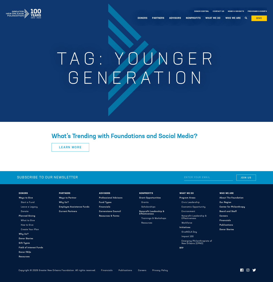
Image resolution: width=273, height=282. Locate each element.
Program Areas (188, 198)
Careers (224, 216)
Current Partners (68, 211)
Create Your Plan (30, 230)
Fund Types (105, 202)
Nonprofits (193, 18)
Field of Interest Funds (31, 248)
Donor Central (201, 11)
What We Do (213, 18)
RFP (182, 248)
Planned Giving (27, 216)
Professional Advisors (111, 198)
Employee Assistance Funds (74, 207)
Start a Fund (28, 202)
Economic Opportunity (194, 207)
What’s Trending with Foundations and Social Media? (125, 136)
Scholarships (148, 207)
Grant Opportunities (150, 198)
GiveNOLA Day (189, 232)
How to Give (27, 225)
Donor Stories (26, 239)
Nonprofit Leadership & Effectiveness (151, 212)
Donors (142, 18)
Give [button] (259, 18)
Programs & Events (257, 11)
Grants (145, 202)
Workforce (187, 223)
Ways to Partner (67, 198)
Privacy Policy (160, 270)
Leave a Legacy (29, 207)
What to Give (28, 221)
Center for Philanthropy (232, 207)
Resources (24, 257)
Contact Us (218, 11)
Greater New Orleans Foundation (23, 10)
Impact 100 (188, 237)
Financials (104, 207)
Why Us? (24, 234)
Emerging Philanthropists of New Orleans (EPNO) (197, 242)
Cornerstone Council (110, 211)
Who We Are (233, 18)
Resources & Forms (109, 216)
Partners (158, 18)
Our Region (225, 202)
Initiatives (185, 227)
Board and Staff (228, 211)
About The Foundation (232, 198)
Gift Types (24, 243)
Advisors (175, 18)
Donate (25, 211)
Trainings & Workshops (153, 218)
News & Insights (236, 11)
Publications (226, 225)
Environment (188, 211)
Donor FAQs (25, 252)
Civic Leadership (191, 202)
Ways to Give (26, 198)
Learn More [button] (70, 147)
